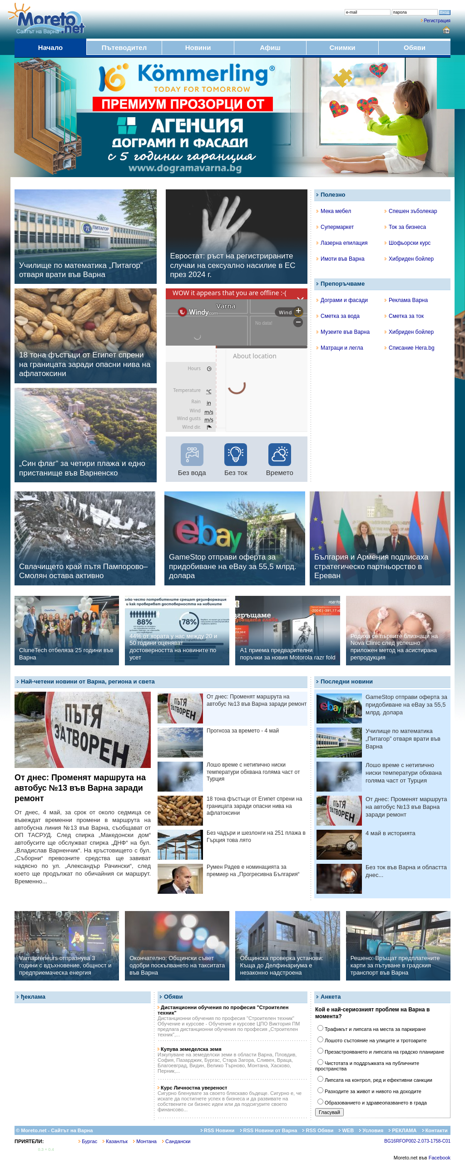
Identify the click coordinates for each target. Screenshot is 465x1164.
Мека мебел (334, 211)
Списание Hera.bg (410, 348)
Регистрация (437, 20)
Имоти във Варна (341, 259)
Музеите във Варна (343, 332)
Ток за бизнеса (405, 227)
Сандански (176, 1141)
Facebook (439, 1157)
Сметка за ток (404, 316)
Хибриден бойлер (409, 259)
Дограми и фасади (342, 300)
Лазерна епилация (342, 243)
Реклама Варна (406, 300)
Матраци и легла (340, 348)
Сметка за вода (338, 316)
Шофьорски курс (407, 243)
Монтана (145, 1141)
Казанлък (115, 1141)
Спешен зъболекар (411, 211)
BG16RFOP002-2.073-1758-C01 (417, 1141)
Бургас (88, 1141)
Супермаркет (335, 227)
